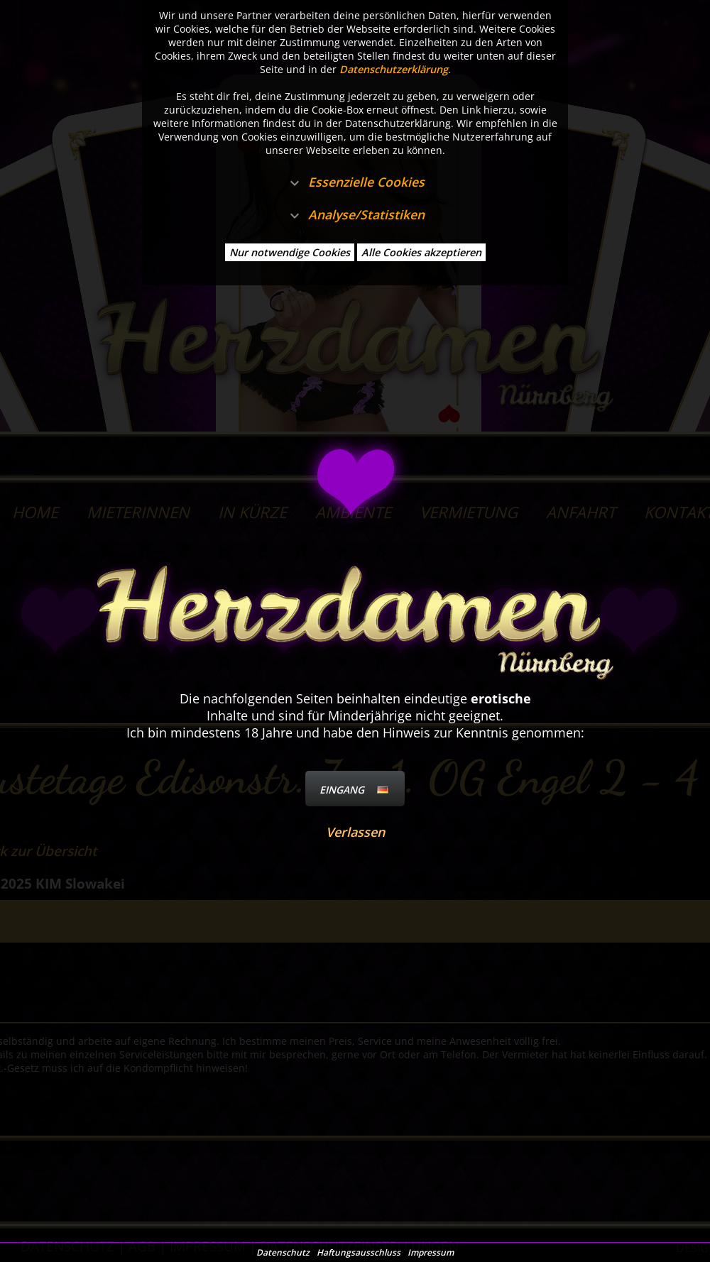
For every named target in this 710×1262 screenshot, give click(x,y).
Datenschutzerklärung (393, 69)
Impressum (431, 1252)
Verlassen (355, 831)
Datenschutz (283, 1252)
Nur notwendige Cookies (289, 252)
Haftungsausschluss (358, 1252)
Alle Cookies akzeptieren (421, 252)
